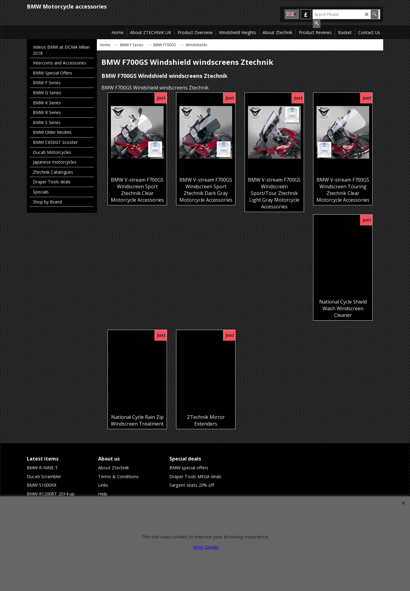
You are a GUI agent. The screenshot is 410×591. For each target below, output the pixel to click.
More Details (206, 547)
